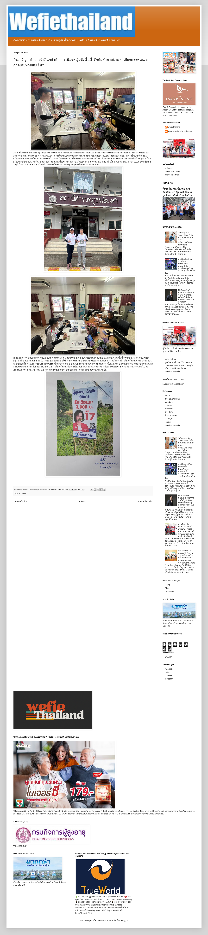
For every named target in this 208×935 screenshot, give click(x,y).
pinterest (168, 675)
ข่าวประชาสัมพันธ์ (172, 399)
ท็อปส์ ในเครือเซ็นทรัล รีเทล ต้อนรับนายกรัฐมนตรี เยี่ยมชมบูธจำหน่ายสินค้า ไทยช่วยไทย (177, 192)
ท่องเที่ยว (169, 402)
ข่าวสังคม (22, 493)
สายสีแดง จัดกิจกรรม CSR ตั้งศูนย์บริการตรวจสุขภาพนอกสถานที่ (186, 527)
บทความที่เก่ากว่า (144, 501)
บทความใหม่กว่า (21, 501)
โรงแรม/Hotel (170, 415)
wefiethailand (170, 359)
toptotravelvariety (172, 171)
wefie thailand (174, 127)
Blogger (124, 920)
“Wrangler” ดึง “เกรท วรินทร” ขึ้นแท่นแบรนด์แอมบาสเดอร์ (186, 236)
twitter (167, 672)
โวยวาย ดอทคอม (172, 175)
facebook (169, 669)
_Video (168, 422)
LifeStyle (168, 419)
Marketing (169, 409)
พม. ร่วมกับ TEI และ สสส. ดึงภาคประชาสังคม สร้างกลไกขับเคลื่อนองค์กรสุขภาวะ (185, 555)
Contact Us (170, 591)
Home (167, 395)
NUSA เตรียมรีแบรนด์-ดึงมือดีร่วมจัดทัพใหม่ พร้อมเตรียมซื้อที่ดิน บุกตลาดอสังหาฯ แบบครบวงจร (186, 296)
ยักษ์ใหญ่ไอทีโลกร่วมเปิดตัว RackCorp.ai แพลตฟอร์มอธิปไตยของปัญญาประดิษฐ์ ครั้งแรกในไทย (180, 266)
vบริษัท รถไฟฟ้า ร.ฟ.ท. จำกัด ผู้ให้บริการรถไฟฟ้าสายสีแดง (179, 367)
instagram (169, 679)
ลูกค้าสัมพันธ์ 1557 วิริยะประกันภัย (179, 362)
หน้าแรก (82, 501)
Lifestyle (168, 405)
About (167, 588)
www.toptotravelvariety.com (180, 131)
